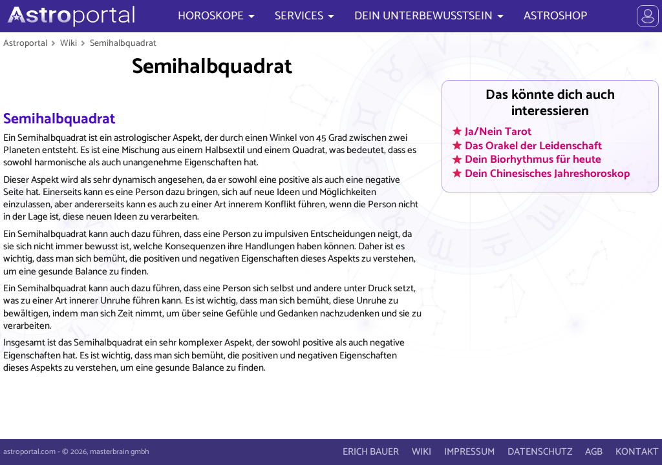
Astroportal (25, 43)
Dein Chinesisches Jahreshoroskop (547, 173)
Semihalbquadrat (123, 43)
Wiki (68, 43)
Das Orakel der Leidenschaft (533, 145)
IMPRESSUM (469, 452)
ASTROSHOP (555, 16)
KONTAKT (637, 452)
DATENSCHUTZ (539, 452)
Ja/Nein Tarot (498, 131)
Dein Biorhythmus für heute (533, 159)
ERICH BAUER (371, 452)
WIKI (421, 452)
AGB (594, 452)
